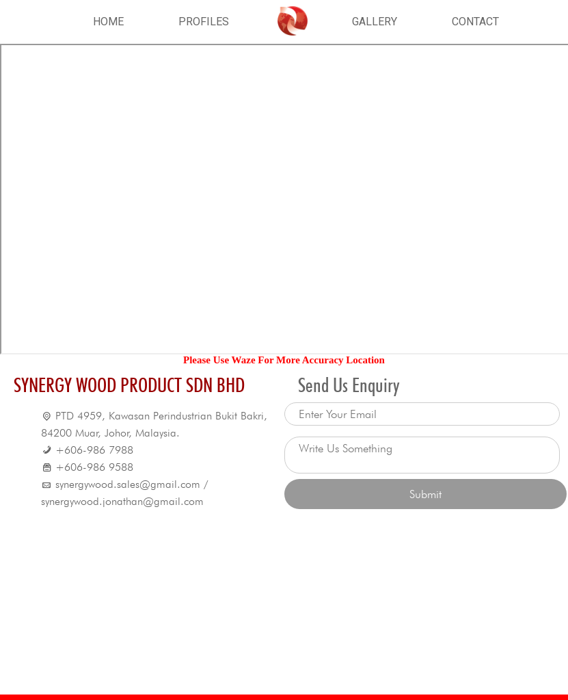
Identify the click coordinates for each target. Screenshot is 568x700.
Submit (425, 494)
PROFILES (203, 21)
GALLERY (374, 21)
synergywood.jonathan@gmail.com (122, 501)
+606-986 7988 (94, 449)
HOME (108, 21)
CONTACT (475, 21)
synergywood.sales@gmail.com (127, 484)
